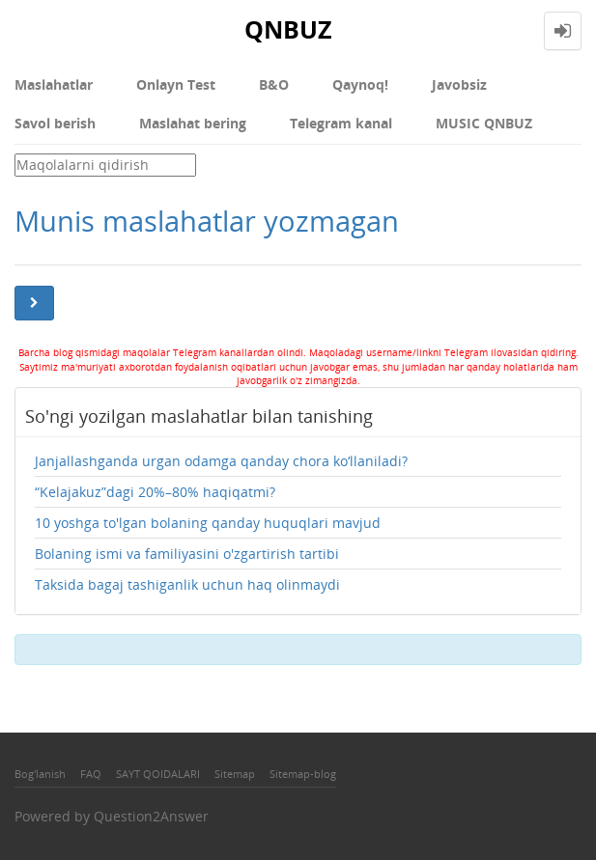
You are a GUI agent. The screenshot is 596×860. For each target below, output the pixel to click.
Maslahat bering (192, 123)
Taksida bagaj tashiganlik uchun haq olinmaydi (187, 584)
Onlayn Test (175, 84)
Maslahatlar (53, 84)
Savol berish (55, 123)
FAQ (90, 773)
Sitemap (234, 773)
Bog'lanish (40, 773)
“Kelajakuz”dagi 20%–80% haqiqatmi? (155, 492)
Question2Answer (151, 816)
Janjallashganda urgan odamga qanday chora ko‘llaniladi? (221, 461)
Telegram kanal (341, 123)
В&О (274, 84)
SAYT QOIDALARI (158, 773)
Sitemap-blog (303, 773)
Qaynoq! (360, 84)
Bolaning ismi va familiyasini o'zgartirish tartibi (187, 553)
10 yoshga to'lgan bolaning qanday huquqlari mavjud (208, 522)
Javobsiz (459, 84)
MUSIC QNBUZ (484, 123)
